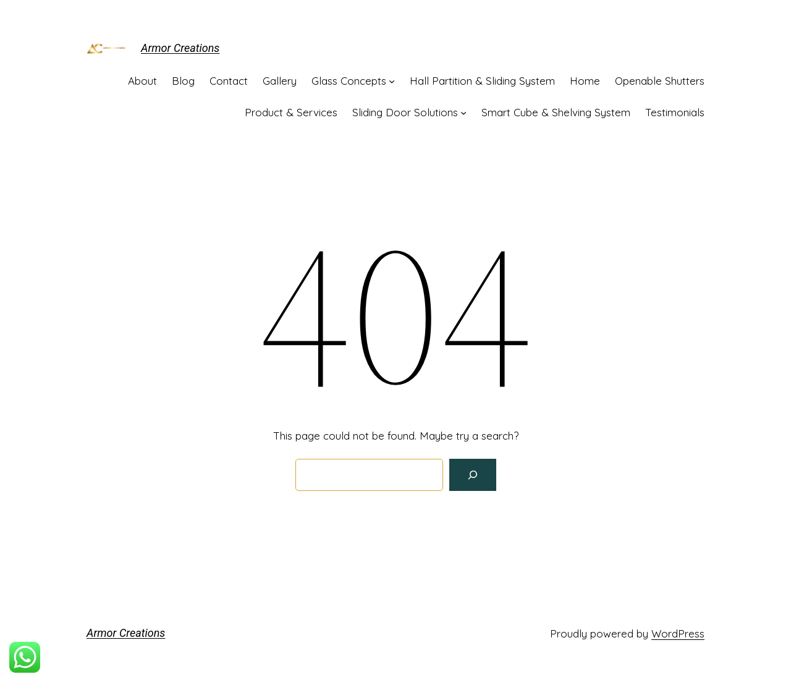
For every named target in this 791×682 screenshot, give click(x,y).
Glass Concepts (348, 80)
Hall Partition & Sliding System (482, 80)
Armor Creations (180, 47)
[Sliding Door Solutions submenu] (463, 112)
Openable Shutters (659, 80)
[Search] (472, 475)
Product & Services (291, 112)
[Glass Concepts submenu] (392, 80)
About (142, 80)
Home (585, 80)
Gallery (280, 80)
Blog (183, 80)
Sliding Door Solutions (405, 112)
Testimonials (674, 112)
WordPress (677, 633)
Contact (228, 80)
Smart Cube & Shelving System (555, 112)
